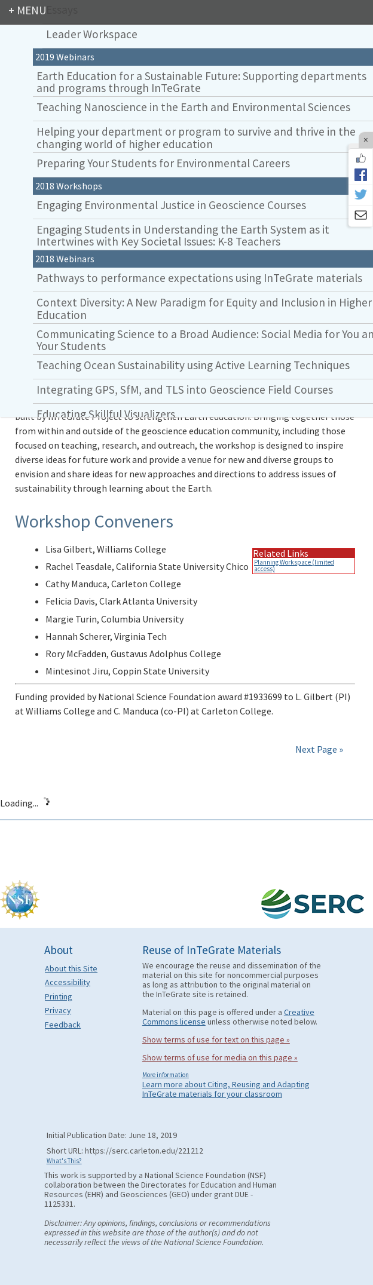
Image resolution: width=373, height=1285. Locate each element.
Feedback (63, 1024)
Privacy (58, 1010)
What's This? (64, 1161)
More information (165, 1075)
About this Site (71, 968)
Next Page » (318, 749)
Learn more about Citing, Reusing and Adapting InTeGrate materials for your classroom (226, 1089)
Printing (58, 996)
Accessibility (67, 982)
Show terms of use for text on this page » (216, 1039)
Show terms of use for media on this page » (220, 1057)
